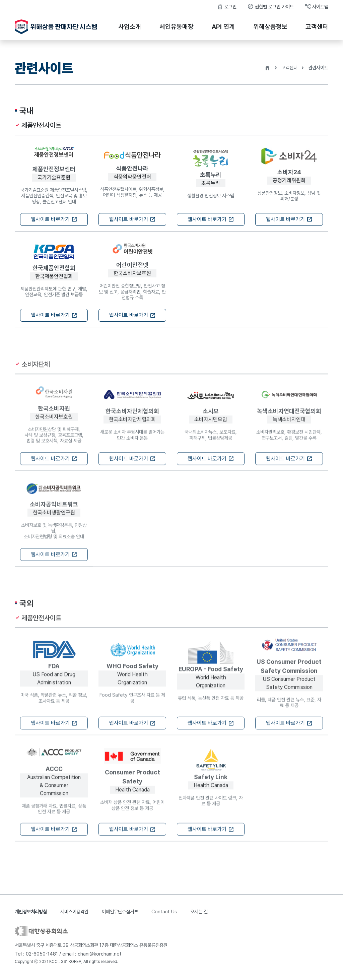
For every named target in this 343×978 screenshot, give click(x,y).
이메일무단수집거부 (120, 911)
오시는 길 (199, 911)
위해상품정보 (270, 26)
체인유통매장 (176, 26)
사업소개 (129, 26)
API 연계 (223, 26)
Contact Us (164, 911)
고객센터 (316, 26)
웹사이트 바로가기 (54, 219)
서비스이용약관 (74, 911)
